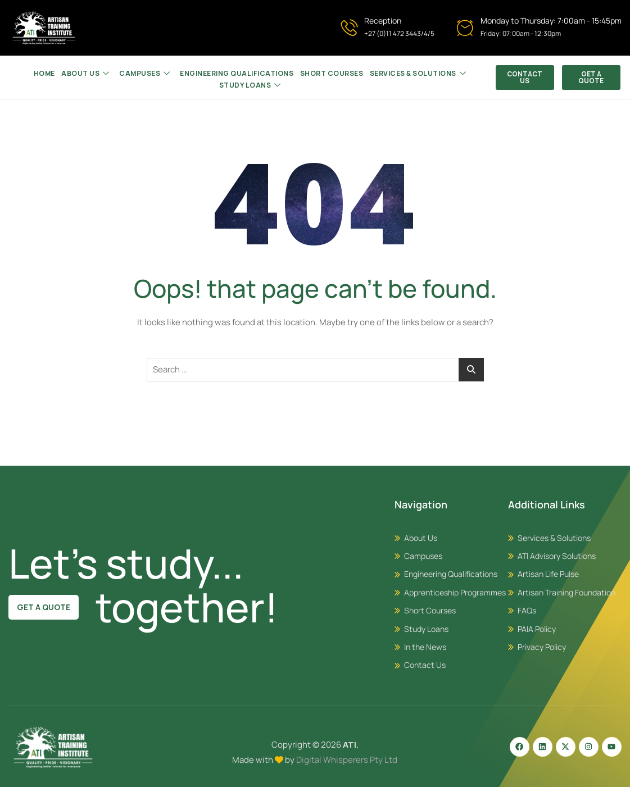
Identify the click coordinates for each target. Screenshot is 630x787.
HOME (46, 73)
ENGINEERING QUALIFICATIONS (236, 73)
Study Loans (250, 84)
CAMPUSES (145, 73)
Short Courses (330, 73)
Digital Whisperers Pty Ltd (346, 760)
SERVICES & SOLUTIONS (416, 73)
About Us (87, 73)
